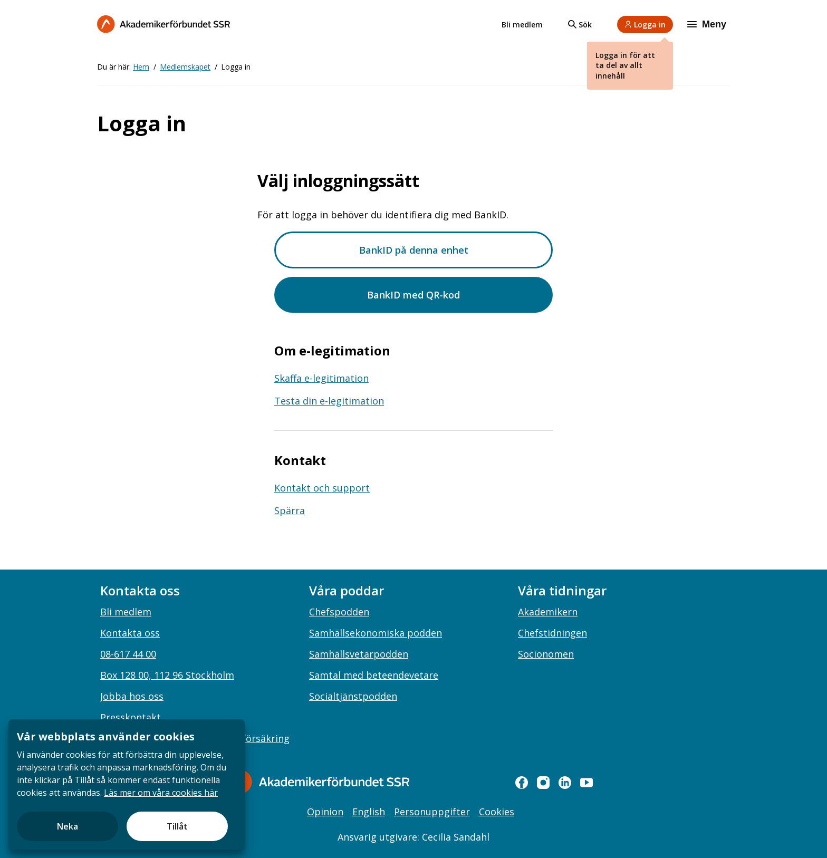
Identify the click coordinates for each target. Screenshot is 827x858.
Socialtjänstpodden (353, 696)
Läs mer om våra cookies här (161, 792)
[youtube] (586, 782)
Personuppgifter (432, 811)
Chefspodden (339, 611)
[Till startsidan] (163, 24)
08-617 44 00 (128, 654)
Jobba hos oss (132, 696)
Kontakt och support (322, 487)
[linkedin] (565, 782)
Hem (141, 67)
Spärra (289, 510)
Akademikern (548, 611)
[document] (126, 784)
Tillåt (177, 826)
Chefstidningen (552, 632)
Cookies (496, 811)
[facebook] (521, 782)
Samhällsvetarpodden (358, 654)
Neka (67, 826)
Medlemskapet (185, 67)
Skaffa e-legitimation (321, 378)
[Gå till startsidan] (318, 782)
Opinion (325, 811)
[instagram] (543, 782)
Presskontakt (130, 717)
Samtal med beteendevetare (373, 675)
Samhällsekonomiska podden (375, 632)
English (368, 811)
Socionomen (546, 654)
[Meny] (708, 24)
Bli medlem (522, 25)
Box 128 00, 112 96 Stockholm (167, 675)
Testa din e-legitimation (329, 400)
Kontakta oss (130, 632)
